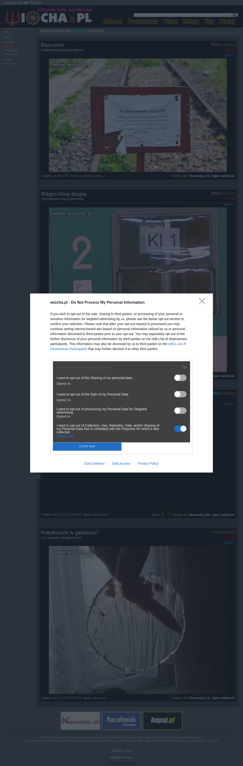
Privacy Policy (148, 463)
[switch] (180, 378)
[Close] (203, 302)
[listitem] (121, 367)
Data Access (121, 463)
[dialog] (121, 383)
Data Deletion (94, 463)
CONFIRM (87, 447)
